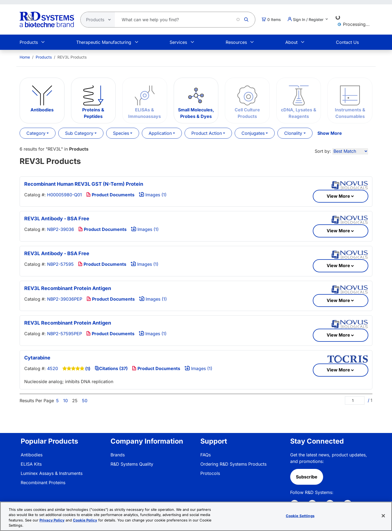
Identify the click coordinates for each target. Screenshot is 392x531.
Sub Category (79, 133)
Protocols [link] (210, 473)
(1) (87, 368)
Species (121, 133)
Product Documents (110, 194)
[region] (196, 516)
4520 (52, 368)
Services (178, 42)
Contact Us (347, 42)
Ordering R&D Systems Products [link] (233, 464)
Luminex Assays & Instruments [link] (51, 473)
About (291, 42)
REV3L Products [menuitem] (72, 57)
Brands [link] (118, 454)
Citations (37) (111, 368)
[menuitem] (25, 57)
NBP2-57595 (60, 264)
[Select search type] (96, 19)
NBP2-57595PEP (64, 333)
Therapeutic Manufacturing (103, 42)
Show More (329, 133)
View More (338, 196)
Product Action (206, 133)
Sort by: (323, 151)
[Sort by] (350, 151)
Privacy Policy (52, 520)
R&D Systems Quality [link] (132, 464)
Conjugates (253, 133)
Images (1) (153, 194)
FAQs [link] (205, 454)
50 (84, 400)
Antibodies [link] (31, 454)
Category (35, 133)
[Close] (383, 516)
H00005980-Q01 (64, 194)
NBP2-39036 (60, 229)
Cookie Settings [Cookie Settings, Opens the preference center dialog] (300, 516)
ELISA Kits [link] (31, 464)
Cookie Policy (85, 520)
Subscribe (306, 477)
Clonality (293, 133)
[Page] (355, 400)
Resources (236, 42)
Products (29, 42)
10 (65, 400)
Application (160, 133)
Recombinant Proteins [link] (43, 482)
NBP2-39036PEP (64, 299)
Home (25, 57)
